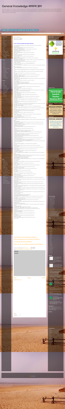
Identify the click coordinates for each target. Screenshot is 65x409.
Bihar (4, 93)
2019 (50, 229)
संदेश (15, 313)
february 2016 (51, 197)
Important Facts (5, 163)
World (4, 82)
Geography (5, 71)
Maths (4, 63)
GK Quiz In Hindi (55, 296)
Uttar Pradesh (5, 90)
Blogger (31, 376)
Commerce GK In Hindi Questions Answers (55, 274)
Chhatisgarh (5, 92)
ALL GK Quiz (51, 210)
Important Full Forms (6, 172)
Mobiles (4, 166)
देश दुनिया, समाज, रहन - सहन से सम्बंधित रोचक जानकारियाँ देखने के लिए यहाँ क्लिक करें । (29, 244)
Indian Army (5, 44)
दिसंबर (50, 231)
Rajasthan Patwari (6, 52)
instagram (50, 332)
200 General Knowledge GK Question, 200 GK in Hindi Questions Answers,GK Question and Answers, (56, 270)
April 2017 (50, 207)
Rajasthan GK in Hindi (56, 282)
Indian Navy (5, 57)
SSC (4, 39)
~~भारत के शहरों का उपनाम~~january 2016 (54, 213)
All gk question (51, 209)
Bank (4, 38)
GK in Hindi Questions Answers (27, 249)
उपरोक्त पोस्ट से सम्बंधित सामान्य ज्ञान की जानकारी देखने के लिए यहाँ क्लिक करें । (27, 239)
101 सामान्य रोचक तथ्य (52, 212)
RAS (4, 47)
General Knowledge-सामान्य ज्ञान (22, 6)
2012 (50, 253)
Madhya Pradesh (5, 89)
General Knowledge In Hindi (57, 264)
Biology (4, 67)
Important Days (5, 171)
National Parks (5, 180)
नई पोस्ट (15, 277)
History (4, 64)
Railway (4, 40)
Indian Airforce (5, 54)
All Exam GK (51, 208)
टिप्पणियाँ (15, 315)
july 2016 (50, 199)
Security (4, 43)
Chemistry (4, 76)
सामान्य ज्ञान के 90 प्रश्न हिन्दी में (19, 249)
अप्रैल (50, 241)
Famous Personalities (6, 170)
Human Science (5, 72)
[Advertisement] (25, 21)
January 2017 (51, 200)
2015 (50, 249)
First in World (5, 168)
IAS (3, 48)
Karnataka (4, 96)
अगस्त (50, 236)
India (4, 84)
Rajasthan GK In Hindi (52, 278)
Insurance (4, 46)
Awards (4, 160)
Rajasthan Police (5, 51)
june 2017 (50, 206)
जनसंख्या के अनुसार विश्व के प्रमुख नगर (54, 214)
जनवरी (50, 245)
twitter (50, 329)
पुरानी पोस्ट (43, 277)
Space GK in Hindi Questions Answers (54, 301)
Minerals (4, 179)
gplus (50, 331)
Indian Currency (5, 174)
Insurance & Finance (6, 68)
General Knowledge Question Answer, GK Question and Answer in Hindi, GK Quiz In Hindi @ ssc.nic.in (57, 258)
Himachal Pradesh (6, 88)
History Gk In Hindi (52, 287)
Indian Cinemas (5, 177)
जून (49, 239)
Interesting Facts (5, 164)
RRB (4, 50)
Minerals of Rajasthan (6, 183)
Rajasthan (4, 85)
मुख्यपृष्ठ (29, 277)
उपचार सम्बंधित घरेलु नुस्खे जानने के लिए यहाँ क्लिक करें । (23, 241)
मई (49, 240)
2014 (50, 250)
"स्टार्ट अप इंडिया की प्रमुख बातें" (53, 211)
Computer (4, 75)
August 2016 (51, 198)
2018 (50, 230)
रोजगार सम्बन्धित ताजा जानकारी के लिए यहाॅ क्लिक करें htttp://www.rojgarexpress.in (55, 307)
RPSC (4, 42)
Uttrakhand (5, 86)
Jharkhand (4, 94)
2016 (50, 248)
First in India (5, 162)
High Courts (5, 167)
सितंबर (50, 235)
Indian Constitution (6, 181)
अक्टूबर (50, 234)
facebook (50, 330)
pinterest (50, 337)
